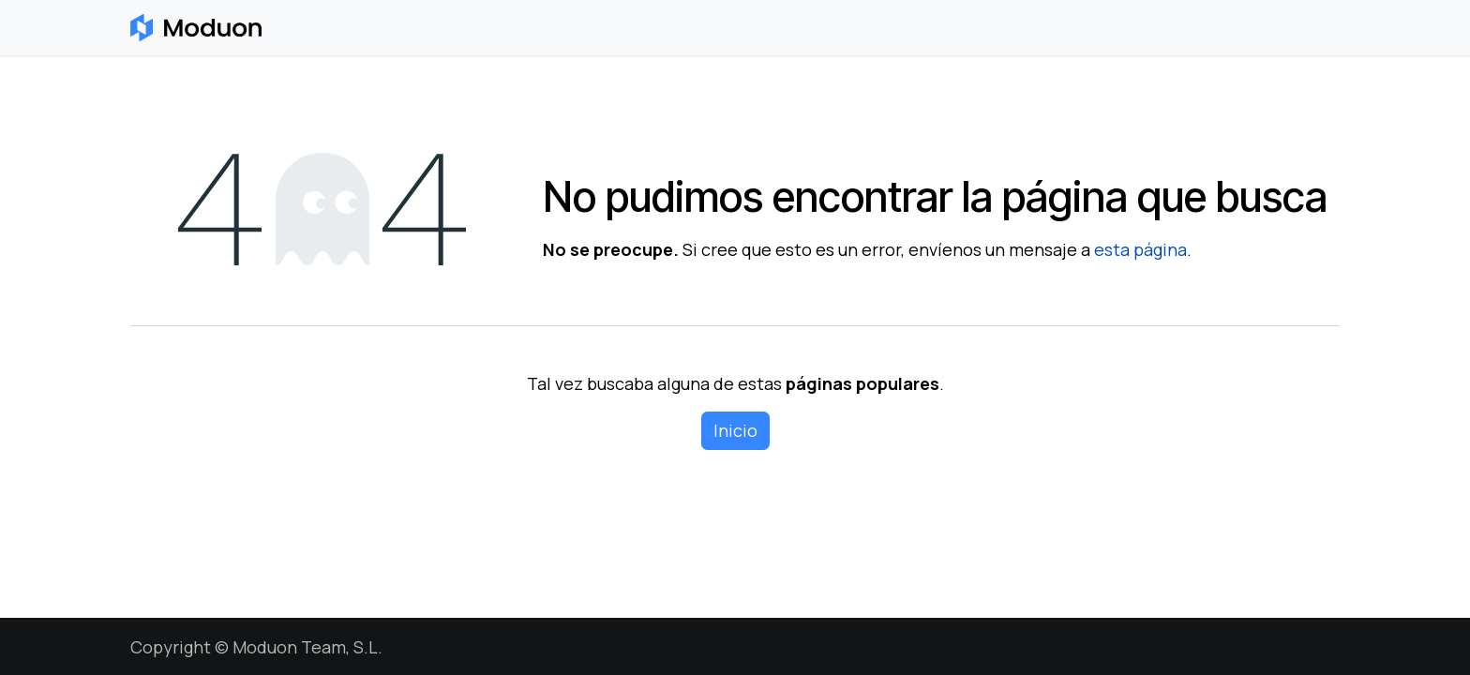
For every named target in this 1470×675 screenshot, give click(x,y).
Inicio (735, 430)
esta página (1140, 249)
